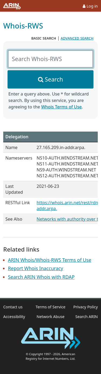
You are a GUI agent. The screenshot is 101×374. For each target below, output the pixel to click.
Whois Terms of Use (61, 107)
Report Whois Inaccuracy (35, 268)
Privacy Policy (85, 306)
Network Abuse (51, 316)
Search (54, 79)
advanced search (77, 38)
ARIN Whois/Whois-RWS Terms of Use (49, 260)
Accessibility (14, 316)
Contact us (13, 306)
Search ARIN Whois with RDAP (41, 277)
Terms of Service (50, 306)
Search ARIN (86, 316)
